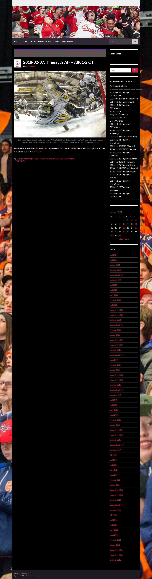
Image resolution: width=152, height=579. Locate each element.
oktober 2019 (115, 350)
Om (25, 41)
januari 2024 (115, 265)
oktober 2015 (115, 560)
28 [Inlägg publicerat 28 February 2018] (120, 235)
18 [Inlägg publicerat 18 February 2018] (136, 227)
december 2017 (116, 430)
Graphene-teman (32, 576)
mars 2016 (114, 535)
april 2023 (114, 295)
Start (16, 41)
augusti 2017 (115, 450)
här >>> (37, 151)
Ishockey (32, 66)
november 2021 (116, 315)
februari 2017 (115, 480)
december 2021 (116, 310)
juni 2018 (113, 400)
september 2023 (117, 275)
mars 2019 (114, 360)
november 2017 (116, 435)
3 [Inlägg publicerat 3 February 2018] (131, 220)
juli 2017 (113, 455)
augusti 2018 (115, 395)
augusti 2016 (115, 510)
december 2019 (116, 340)
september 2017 (117, 445)
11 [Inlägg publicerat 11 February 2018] (136, 224)
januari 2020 (115, 335)
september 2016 (117, 505)
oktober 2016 (115, 500)
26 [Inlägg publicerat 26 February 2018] (112, 235)
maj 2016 (113, 525)
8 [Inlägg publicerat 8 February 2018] (123, 224)
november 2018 (116, 380)
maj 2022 (113, 305)
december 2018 (116, 375)
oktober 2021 (115, 320)
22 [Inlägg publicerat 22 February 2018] (124, 231)
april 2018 (114, 410)
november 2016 (116, 495)
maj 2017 (113, 465)
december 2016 (116, 490)
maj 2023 (113, 290)
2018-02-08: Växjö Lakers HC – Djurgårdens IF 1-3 (83, 52)
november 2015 (116, 555)
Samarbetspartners (41, 41)
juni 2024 (113, 255)
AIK (19, 159)
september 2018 (117, 390)
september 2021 (117, 325)
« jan (121, 239)
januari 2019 (115, 370)
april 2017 (114, 470)
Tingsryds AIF (20, 161)
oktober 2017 (115, 440)
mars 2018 (114, 415)
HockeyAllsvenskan (47, 159)
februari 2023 (115, 300)
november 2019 (116, 345)
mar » (126, 239)
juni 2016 (113, 520)
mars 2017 (114, 475)
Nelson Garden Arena (65, 159)
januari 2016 (115, 545)
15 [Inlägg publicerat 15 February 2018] (124, 227)
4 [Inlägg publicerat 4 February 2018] (135, 220)
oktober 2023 (115, 270)
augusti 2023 (115, 280)
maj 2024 (113, 260)
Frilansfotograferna (29, 159)
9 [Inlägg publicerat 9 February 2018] (127, 224)
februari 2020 (115, 330)
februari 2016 (115, 540)
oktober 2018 (115, 385)
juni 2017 (113, 460)
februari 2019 (115, 365)
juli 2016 (113, 515)
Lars (26, 66)
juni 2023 (113, 285)
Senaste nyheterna (64, 41)
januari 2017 (115, 485)
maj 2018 (113, 405)
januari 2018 (115, 425)
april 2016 (114, 530)
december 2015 (116, 550)
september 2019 (117, 355)
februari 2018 (115, 420)
